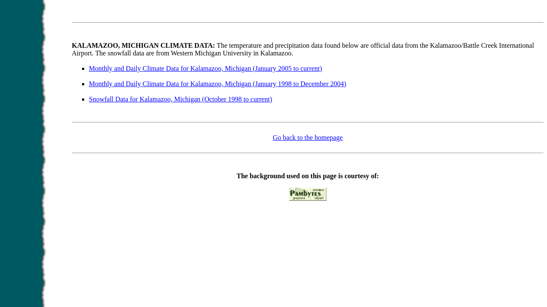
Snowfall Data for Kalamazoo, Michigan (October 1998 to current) (180, 99)
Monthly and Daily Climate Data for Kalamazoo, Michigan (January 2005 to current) (205, 68)
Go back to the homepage (308, 137)
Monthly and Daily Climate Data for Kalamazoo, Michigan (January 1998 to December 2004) (217, 83)
